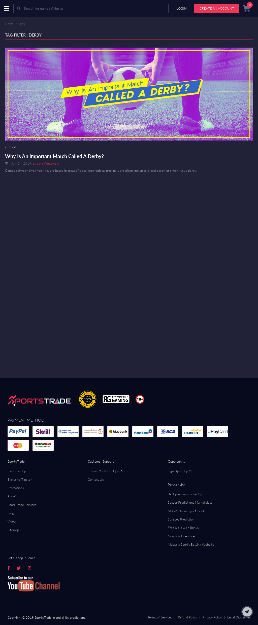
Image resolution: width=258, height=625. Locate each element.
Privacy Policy (212, 617)
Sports (13, 147)
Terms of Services (160, 617)
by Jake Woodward (46, 163)
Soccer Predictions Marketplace (190, 502)
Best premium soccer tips (186, 494)
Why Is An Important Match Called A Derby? (54, 156)
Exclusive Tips (17, 471)
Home (9, 24)
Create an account (217, 8)
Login (181, 8)
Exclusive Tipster (20, 479)
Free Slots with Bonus (183, 528)
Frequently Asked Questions (108, 471)
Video (12, 521)
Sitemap (13, 530)
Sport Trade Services (22, 505)
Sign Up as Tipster (181, 471)
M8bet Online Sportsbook (186, 511)
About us (14, 496)
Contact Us (96, 479)
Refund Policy (187, 617)
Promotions (16, 488)
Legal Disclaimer (238, 617)
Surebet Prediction (181, 519)
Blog (22, 24)
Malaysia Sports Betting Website (191, 544)
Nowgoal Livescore (181, 536)
